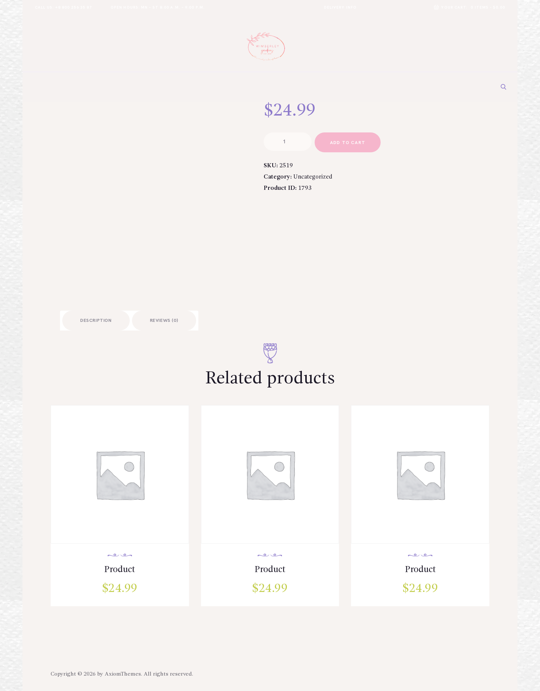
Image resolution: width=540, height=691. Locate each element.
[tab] (96, 320)
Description (96, 321)
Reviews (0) (164, 321)
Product (120, 570)
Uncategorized (313, 178)
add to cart (349, 143)
